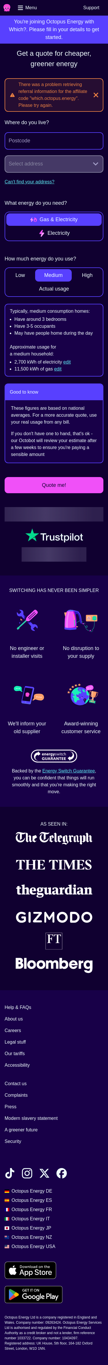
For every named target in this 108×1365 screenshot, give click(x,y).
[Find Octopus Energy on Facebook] (61, 1174)
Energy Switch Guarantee (68, 770)
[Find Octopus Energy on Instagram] (27, 1174)
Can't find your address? (29, 181)
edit (67, 362)
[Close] (96, 95)
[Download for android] (33, 1294)
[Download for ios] (30, 1270)
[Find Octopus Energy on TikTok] (10, 1174)
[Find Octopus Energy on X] (44, 1174)
